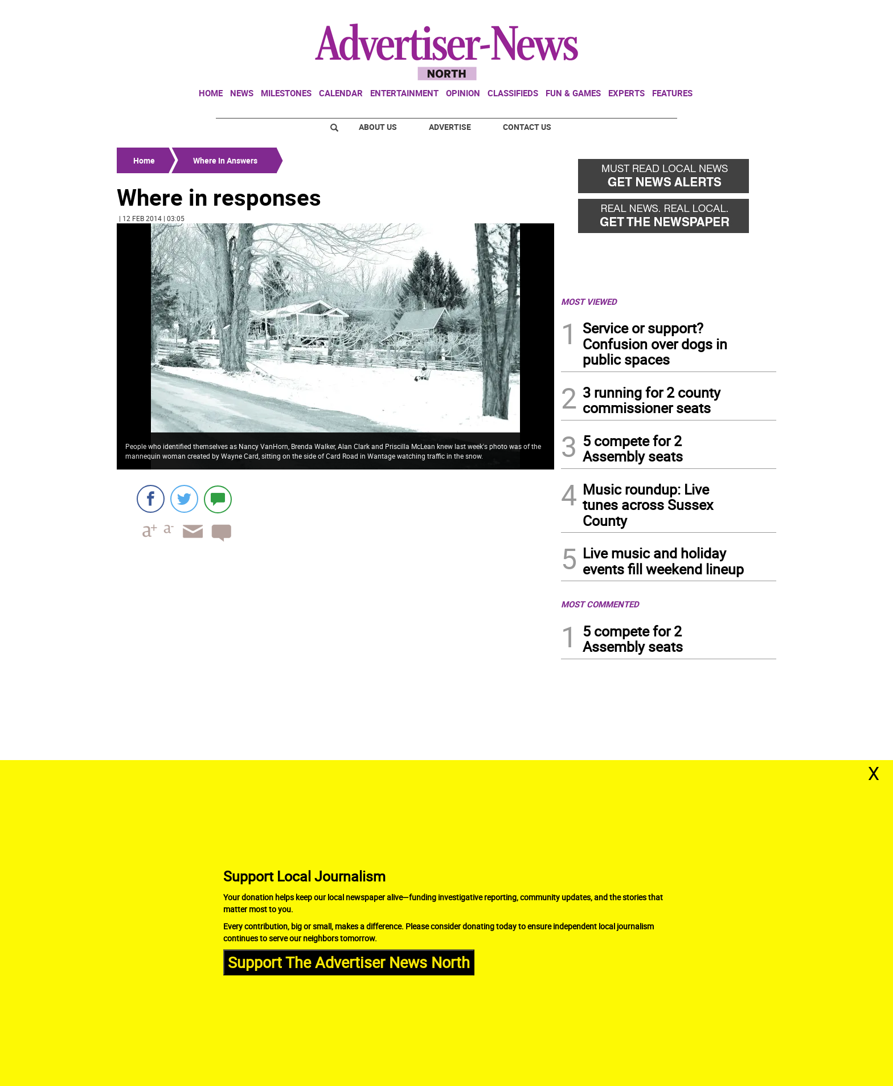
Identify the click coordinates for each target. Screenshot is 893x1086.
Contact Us (527, 126)
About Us (378, 126)
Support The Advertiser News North (349, 962)
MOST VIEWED (589, 301)
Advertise (450, 126)
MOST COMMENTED (600, 604)
